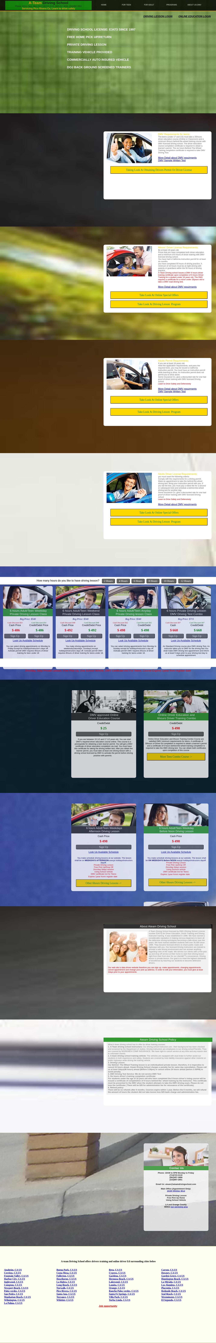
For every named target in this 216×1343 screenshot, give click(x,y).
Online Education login (194, 16)
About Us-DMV (194, 5)
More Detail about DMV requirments (177, 157)
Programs (171, 5)
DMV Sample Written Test (172, 160)
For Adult (149, 5)
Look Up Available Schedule (28, 640)
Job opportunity (108, 1306)
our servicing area (179, 1207)
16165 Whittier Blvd (176, 1191)
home (103, 5)
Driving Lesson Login (157, 16)
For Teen (126, 5)
